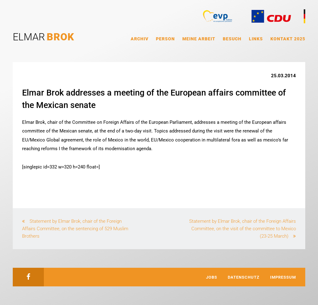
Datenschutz (244, 277)
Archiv (139, 38)
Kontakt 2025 (287, 38)
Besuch (232, 38)
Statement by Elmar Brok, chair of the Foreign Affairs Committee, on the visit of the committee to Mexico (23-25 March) (242, 228)
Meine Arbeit (198, 38)
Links (256, 38)
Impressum (283, 277)
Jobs (211, 277)
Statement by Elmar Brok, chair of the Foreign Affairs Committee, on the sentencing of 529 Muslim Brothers (75, 228)
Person (165, 38)
